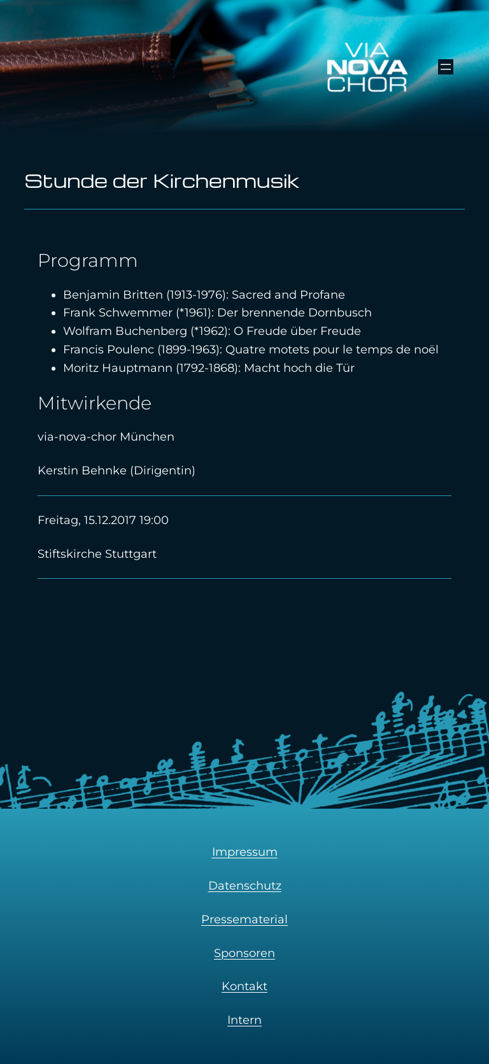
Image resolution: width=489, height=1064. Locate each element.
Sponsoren (244, 953)
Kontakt (244, 986)
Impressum (245, 852)
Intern (244, 1020)
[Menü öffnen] (445, 66)
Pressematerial (244, 919)
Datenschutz (244, 886)
